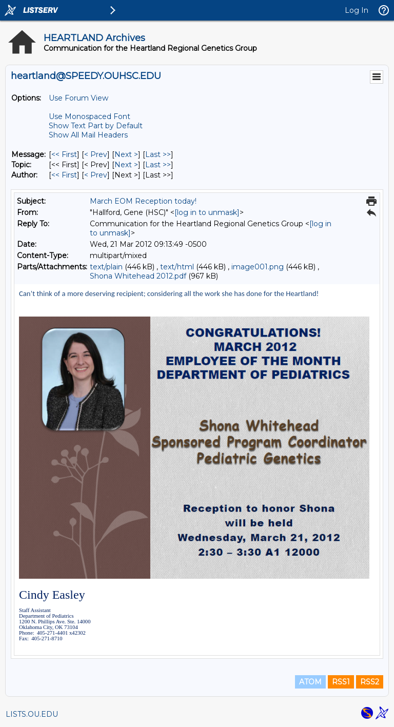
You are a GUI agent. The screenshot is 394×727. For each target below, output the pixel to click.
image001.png (257, 266)
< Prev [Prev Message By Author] (95, 175)
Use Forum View (78, 98)
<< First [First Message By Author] (64, 175)
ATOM (310, 681)
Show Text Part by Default (96, 125)
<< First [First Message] (64, 154)
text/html (177, 266)
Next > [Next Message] (126, 154)
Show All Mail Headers (88, 135)
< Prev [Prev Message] (95, 154)
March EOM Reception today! (143, 201)
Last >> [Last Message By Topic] (158, 164)
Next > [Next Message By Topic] (126, 164)
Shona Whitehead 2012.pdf (138, 276)
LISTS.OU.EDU (32, 714)
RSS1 (341, 681)
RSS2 (369, 681)
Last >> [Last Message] (158, 154)
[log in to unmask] (207, 212)
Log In (356, 10)
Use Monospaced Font (89, 116)
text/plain (106, 266)
